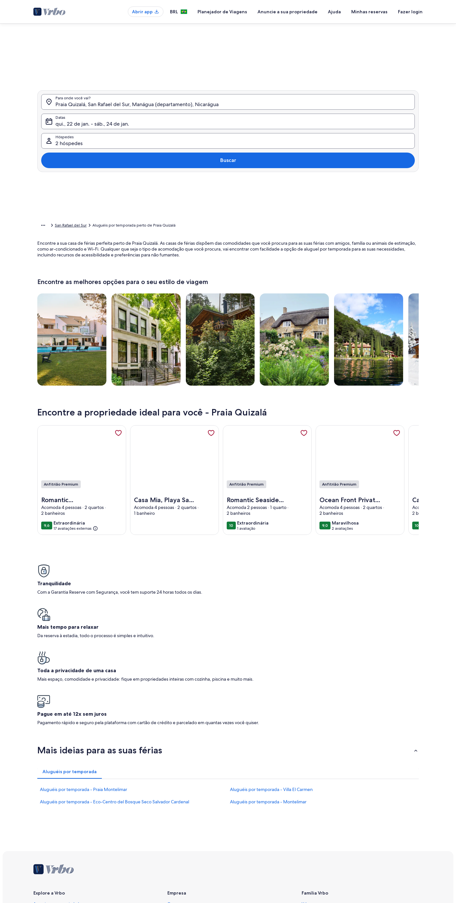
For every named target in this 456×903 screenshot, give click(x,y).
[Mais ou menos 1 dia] (201, 204)
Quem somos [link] (179, 795)
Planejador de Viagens (222, 12)
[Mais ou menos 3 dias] (247, 204)
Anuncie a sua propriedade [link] (57, 795)
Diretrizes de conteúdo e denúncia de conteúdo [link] (210, 857)
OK (357, 224)
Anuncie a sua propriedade (288, 12)
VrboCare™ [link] (43, 805)
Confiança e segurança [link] (53, 815)
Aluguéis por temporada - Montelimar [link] (268, 693)
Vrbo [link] (306, 795)
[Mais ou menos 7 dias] (271, 204)
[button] (221, 129)
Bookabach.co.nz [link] (316, 826)
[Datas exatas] (174, 204)
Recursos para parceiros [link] (54, 826)
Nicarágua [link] (123, 226)
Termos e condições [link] (184, 826)
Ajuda (334, 12)
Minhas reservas (369, 12)
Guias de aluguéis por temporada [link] (62, 836)
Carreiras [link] (175, 805)
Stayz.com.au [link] (313, 836)
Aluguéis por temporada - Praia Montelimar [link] (83, 681)
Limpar (333, 224)
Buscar (402, 139)
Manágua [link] (146, 226)
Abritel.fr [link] (309, 805)
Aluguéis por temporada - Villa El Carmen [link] (271, 681)
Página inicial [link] (48, 226)
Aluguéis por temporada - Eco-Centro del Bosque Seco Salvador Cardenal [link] (114, 693)
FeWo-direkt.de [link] (316, 815)
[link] (118, 443)
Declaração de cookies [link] (187, 846)
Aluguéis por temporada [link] (87, 226)
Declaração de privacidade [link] (191, 836)
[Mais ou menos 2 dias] (223, 204)
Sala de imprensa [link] (182, 815)
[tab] (210, 59)
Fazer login (410, 12)
